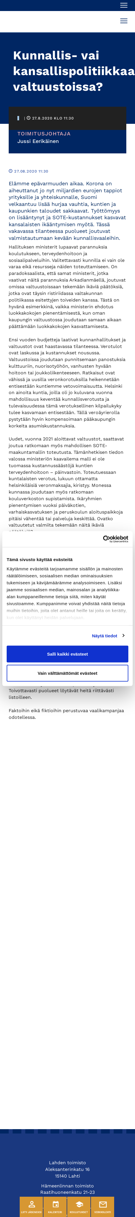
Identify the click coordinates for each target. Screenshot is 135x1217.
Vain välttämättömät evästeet (67, 672)
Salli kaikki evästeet (67, 654)
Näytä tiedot (104, 635)
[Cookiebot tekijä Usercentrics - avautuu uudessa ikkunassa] (103, 539)
